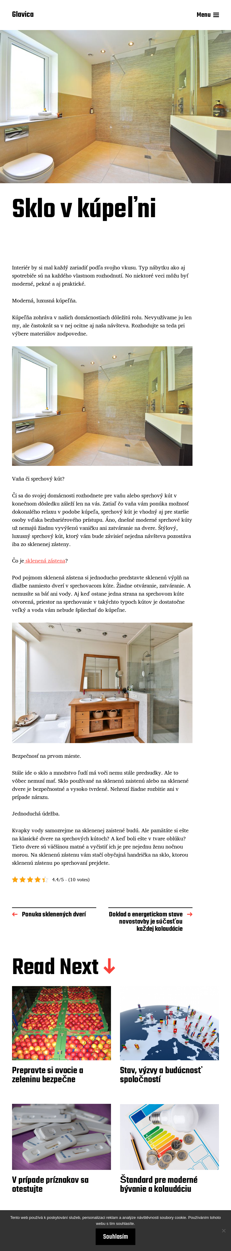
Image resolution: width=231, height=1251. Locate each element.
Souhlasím (115, 1237)
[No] (223, 1231)
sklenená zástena (44, 560)
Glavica (23, 15)
